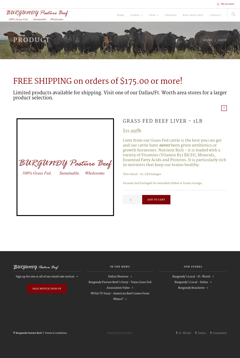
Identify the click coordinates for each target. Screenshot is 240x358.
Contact (215, 15)
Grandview (218, 333)
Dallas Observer (118, 276)
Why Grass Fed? (193, 15)
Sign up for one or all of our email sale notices (45, 276)
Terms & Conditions (56, 333)
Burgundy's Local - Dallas (191, 282)
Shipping (171, 15)
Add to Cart (156, 200)
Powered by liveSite (120, 333)
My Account (225, 4)
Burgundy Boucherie (191, 288)
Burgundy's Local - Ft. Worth (191, 276)
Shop (152, 15)
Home (120, 15)
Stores (135, 15)
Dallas (200, 333)
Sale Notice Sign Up (47, 289)
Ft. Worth (183, 333)
